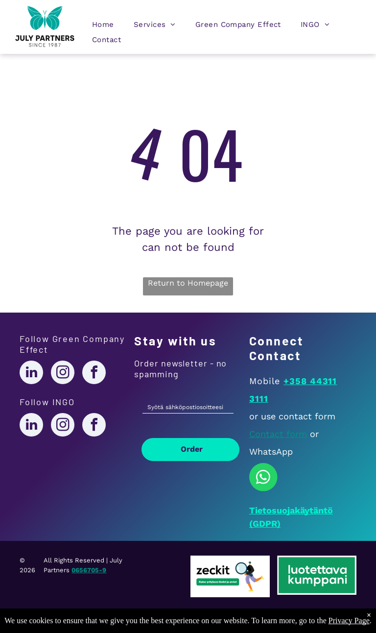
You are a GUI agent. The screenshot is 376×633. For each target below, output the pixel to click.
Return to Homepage (188, 283)
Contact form (278, 434)
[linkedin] (31, 374)
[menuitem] (103, 26)
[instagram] (62, 374)
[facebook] (94, 374)
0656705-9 (88, 570)
